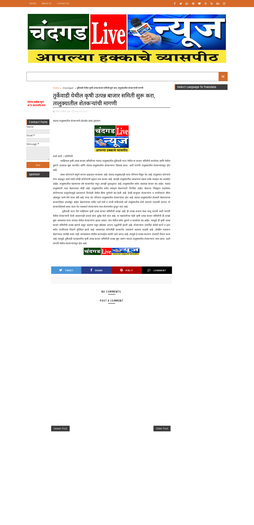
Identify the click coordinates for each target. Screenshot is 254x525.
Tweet (66, 270)
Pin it (126, 270)
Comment (156, 270)
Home (32, 3)
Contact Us (63, 3)
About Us (47, 3)
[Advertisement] (38, 232)
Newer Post (60, 428)
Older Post (162, 428)
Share (96, 270)
